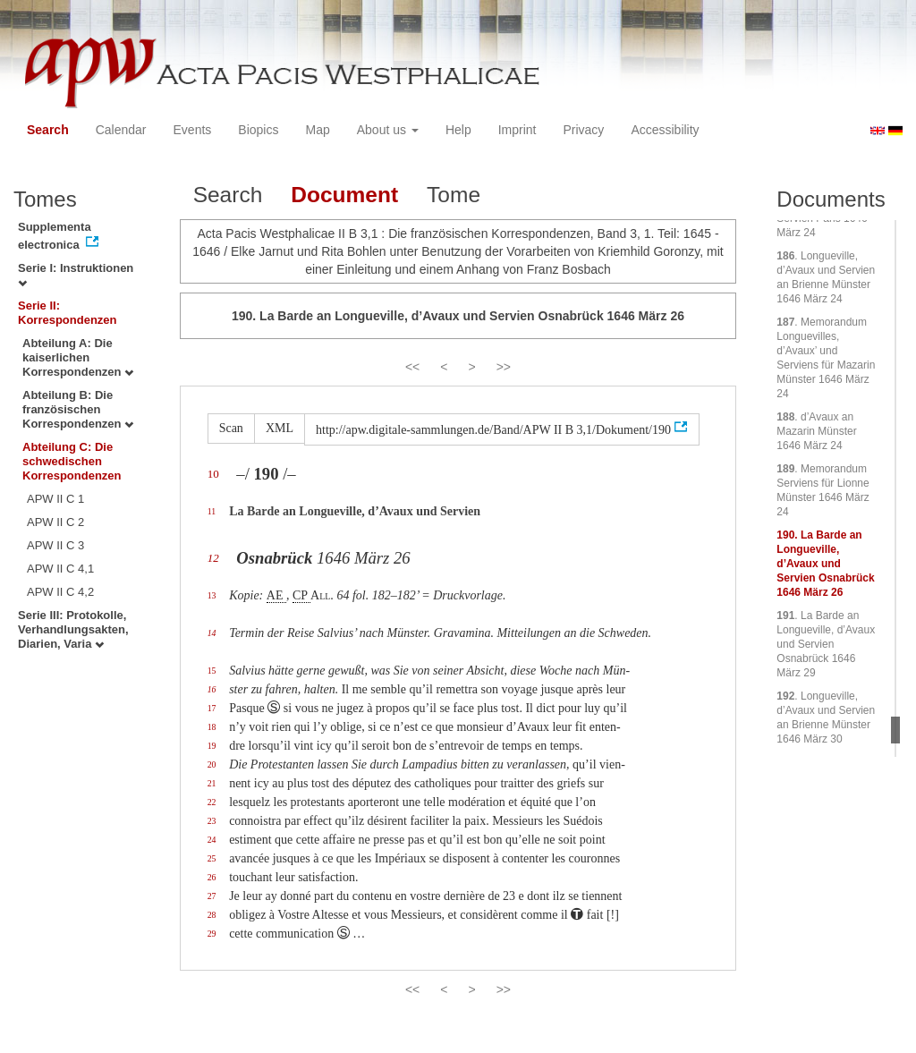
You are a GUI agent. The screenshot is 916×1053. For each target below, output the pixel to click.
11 (212, 511)
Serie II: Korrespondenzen (67, 313)
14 (212, 633)
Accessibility (665, 130)
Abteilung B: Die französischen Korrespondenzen (77, 409)
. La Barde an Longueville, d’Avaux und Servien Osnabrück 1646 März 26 (825, 564)
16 (212, 689)
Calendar (121, 130)
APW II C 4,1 (60, 568)
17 (212, 708)
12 (213, 558)
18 (212, 727)
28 (212, 915)
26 (212, 877)
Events (193, 130)
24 (212, 840)
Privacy (583, 130)
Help (458, 130)
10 (213, 473)
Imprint (517, 130)
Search (48, 130)
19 (212, 746)
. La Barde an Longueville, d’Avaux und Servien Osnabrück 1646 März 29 (825, 644)
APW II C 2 (55, 522)
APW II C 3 (55, 545)
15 (212, 670)
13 (212, 595)
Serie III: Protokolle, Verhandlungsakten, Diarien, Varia (73, 629)
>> (503, 367)
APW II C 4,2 (60, 592)
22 (212, 802)
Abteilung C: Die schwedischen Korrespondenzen (72, 461)
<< (412, 367)
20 (212, 764)
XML (279, 428)
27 (212, 896)
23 (212, 821)
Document (344, 195)
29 (212, 933)
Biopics (258, 130)
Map (317, 130)
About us (388, 130)
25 (212, 858)
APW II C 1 (55, 498)
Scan (231, 428)
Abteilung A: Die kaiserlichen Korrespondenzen (77, 357)
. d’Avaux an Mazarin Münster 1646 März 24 (816, 431)
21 (212, 783)
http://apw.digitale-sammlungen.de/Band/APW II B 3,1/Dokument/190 (493, 430)
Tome (453, 195)
